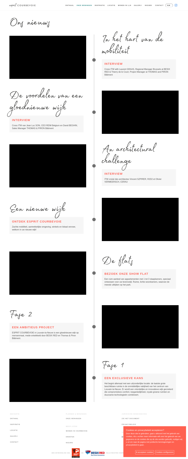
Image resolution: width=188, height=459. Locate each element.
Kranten (70, 437)
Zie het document (131, 418)
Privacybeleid (129, 424)
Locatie (111, 5)
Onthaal (69, 5)
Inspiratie (100, 5)
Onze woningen (73, 418)
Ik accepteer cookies (144, 452)
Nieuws (148, 5)
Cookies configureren (165, 452)
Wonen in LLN (124, 5)
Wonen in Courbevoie (77, 431)
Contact (159, 5)
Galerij (138, 5)
